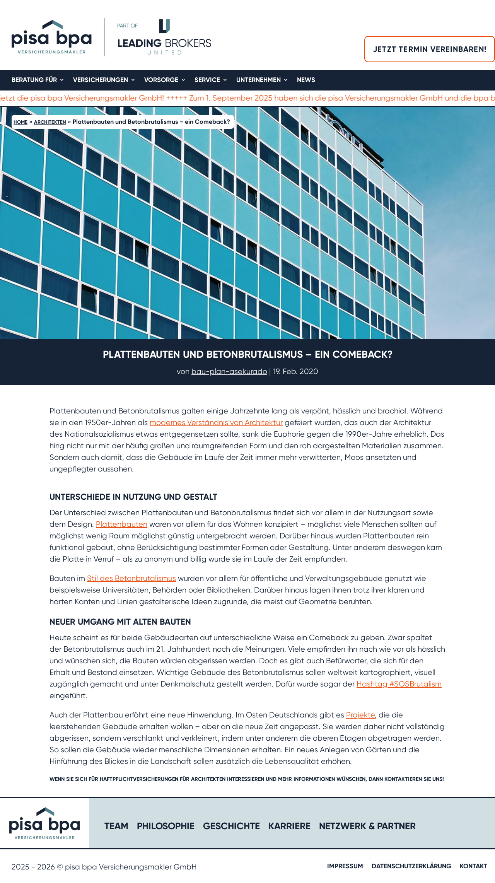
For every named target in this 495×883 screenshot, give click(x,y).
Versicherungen (100, 80)
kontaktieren (403, 779)
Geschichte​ (231, 827)
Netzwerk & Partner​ (367, 827)
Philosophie (166, 827)
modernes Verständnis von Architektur (216, 422)
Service (207, 80)
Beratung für (34, 80)
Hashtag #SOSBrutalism (399, 684)
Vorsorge (161, 80)
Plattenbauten (121, 524)
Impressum (345, 866)
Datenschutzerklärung (411, 866)
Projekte (360, 714)
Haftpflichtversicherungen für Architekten (162, 779)
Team (116, 827)
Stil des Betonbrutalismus (131, 578)
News (306, 80)
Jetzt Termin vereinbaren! (429, 49)
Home (20, 122)
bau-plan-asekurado (229, 371)
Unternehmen (258, 80)
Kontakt (473, 866)
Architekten (50, 122)
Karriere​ (289, 827)
